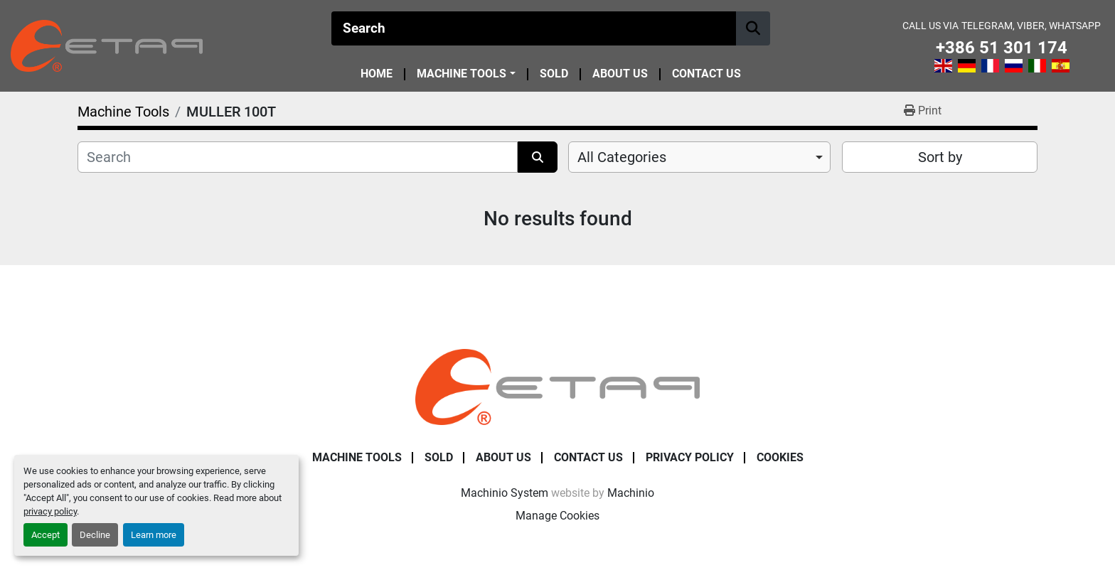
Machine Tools (461, 74)
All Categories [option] (621, 157)
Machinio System (504, 493)
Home (377, 74)
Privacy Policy (690, 457)
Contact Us (706, 74)
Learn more (153, 534)
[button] (466, 74)
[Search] (533, 28)
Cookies (780, 457)
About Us (620, 74)
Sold (554, 74)
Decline (95, 534)
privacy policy (50, 511)
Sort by (940, 157)
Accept (45, 534)
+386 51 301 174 (1001, 48)
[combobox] (699, 157)
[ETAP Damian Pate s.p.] (557, 386)
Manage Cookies (557, 515)
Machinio (630, 493)
